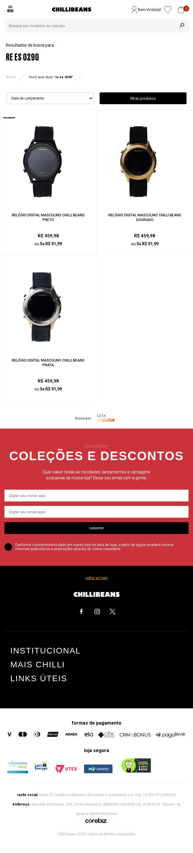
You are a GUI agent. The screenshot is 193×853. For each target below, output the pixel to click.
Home (11, 77)
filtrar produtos (143, 98)
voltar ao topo (96, 578)
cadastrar (96, 528)
